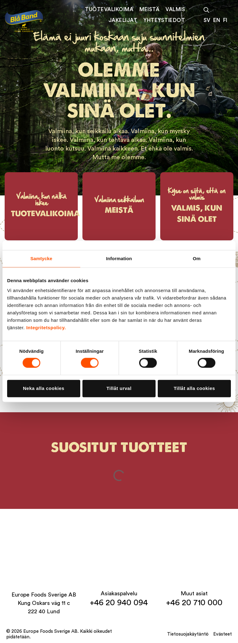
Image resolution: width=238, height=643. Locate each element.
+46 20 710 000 (194, 603)
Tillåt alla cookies (194, 388)
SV (207, 20)
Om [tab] (197, 258)
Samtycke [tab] (41, 258)
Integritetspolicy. (46, 327)
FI (225, 20)
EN (216, 20)
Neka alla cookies (43, 388)
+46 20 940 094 (119, 603)
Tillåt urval (119, 388)
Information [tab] (119, 258)
